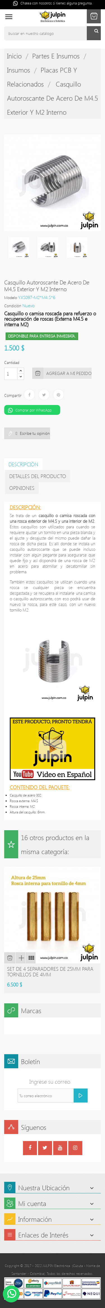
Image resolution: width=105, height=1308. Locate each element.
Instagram (75, 1148)
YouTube (60, 1148)
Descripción (23, 464)
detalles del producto (37, 476)
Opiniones (21, 488)
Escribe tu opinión (34, 433)
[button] (94, 16)
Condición (12, 305)
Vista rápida (20, 957)
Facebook (30, 1148)
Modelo (10, 297)
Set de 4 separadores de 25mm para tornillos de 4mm (50, 971)
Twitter (45, 1148)
